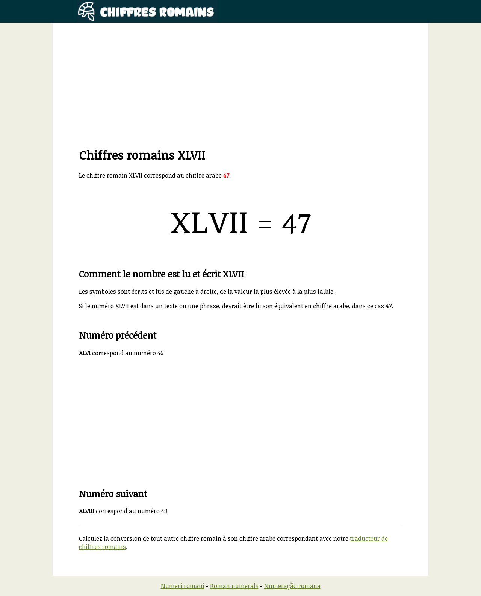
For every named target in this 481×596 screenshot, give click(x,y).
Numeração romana (292, 586)
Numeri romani (182, 586)
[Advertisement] (240, 94)
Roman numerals (234, 586)
